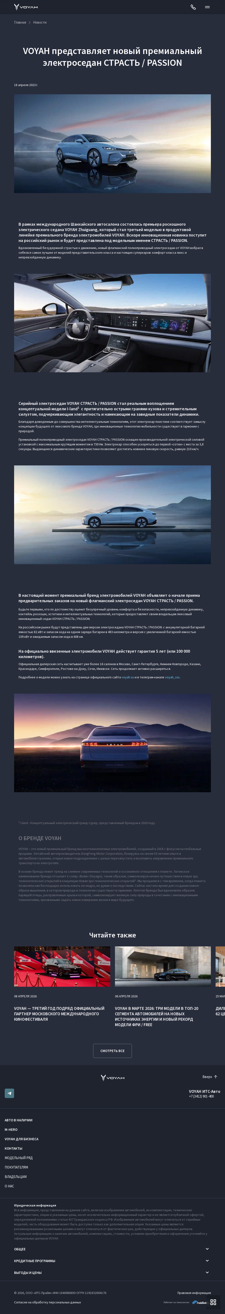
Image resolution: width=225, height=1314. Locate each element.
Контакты (13, 1148)
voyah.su (128, 677)
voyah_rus (172, 677)
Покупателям (16, 1167)
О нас (9, 1186)
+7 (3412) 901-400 (201, 1096)
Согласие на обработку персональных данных (47, 1302)
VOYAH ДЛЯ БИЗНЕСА (21, 1139)
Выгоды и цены (28, 1272)
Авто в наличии (18, 1120)
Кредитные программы (34, 1261)
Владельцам (16, 1176)
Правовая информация (194, 1293)
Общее (20, 1249)
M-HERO (11, 1129)
